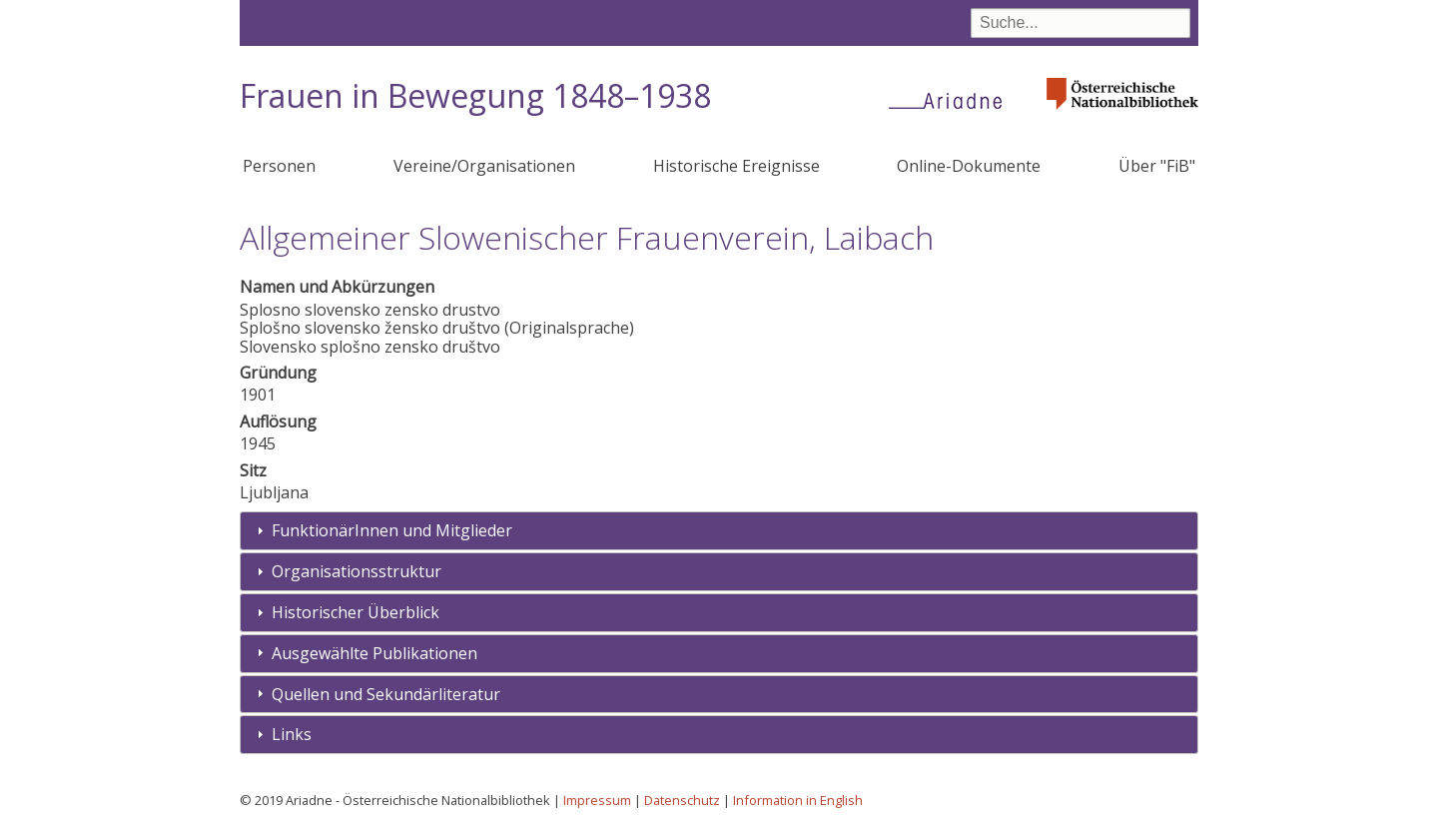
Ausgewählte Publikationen (374, 653)
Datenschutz (682, 800)
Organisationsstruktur (356, 571)
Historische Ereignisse (736, 166)
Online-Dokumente (969, 166)
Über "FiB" (1156, 166)
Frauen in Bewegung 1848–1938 (475, 95)
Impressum (597, 800)
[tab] (719, 530)
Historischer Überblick (355, 612)
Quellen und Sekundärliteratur (386, 694)
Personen (279, 166)
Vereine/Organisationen (484, 166)
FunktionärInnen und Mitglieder (392, 530)
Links (292, 734)
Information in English (798, 800)
